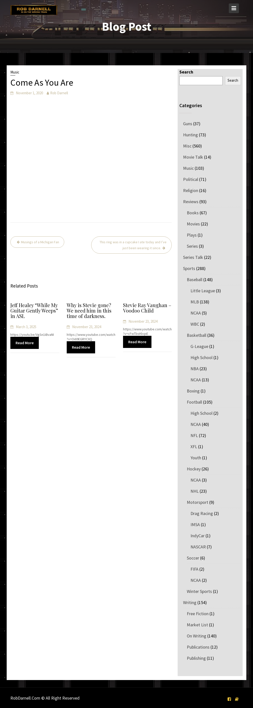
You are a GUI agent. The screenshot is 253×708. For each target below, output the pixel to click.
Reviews (190, 201)
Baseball (194, 279)
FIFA (194, 569)
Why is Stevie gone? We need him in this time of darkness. (89, 310)
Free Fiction (198, 613)
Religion (190, 190)
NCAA (195, 313)
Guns (187, 123)
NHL (194, 491)
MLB (194, 302)
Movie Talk (193, 157)
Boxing (193, 391)
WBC (194, 324)
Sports (189, 268)
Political (190, 179)
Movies (193, 224)
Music (14, 72)
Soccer (193, 558)
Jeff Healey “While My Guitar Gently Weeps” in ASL (34, 310)
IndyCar (197, 535)
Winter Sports (199, 591)
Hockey (194, 469)
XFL (193, 446)
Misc (187, 146)
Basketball (196, 335)
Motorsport (197, 502)
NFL (194, 435)
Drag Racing (201, 513)
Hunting (190, 135)
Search (186, 72)
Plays (192, 235)
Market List (197, 625)
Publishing (196, 658)
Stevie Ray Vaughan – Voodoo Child (147, 308)
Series (192, 246)
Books (193, 213)
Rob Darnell (59, 93)
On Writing (196, 636)
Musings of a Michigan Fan (40, 242)
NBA (194, 368)
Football (194, 402)
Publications (198, 647)
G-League (199, 346)
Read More (25, 342)
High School (201, 357)
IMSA (195, 524)
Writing (189, 602)
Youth (195, 458)
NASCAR (198, 547)
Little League (202, 290)
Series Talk (193, 257)
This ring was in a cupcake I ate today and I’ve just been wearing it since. (133, 245)
